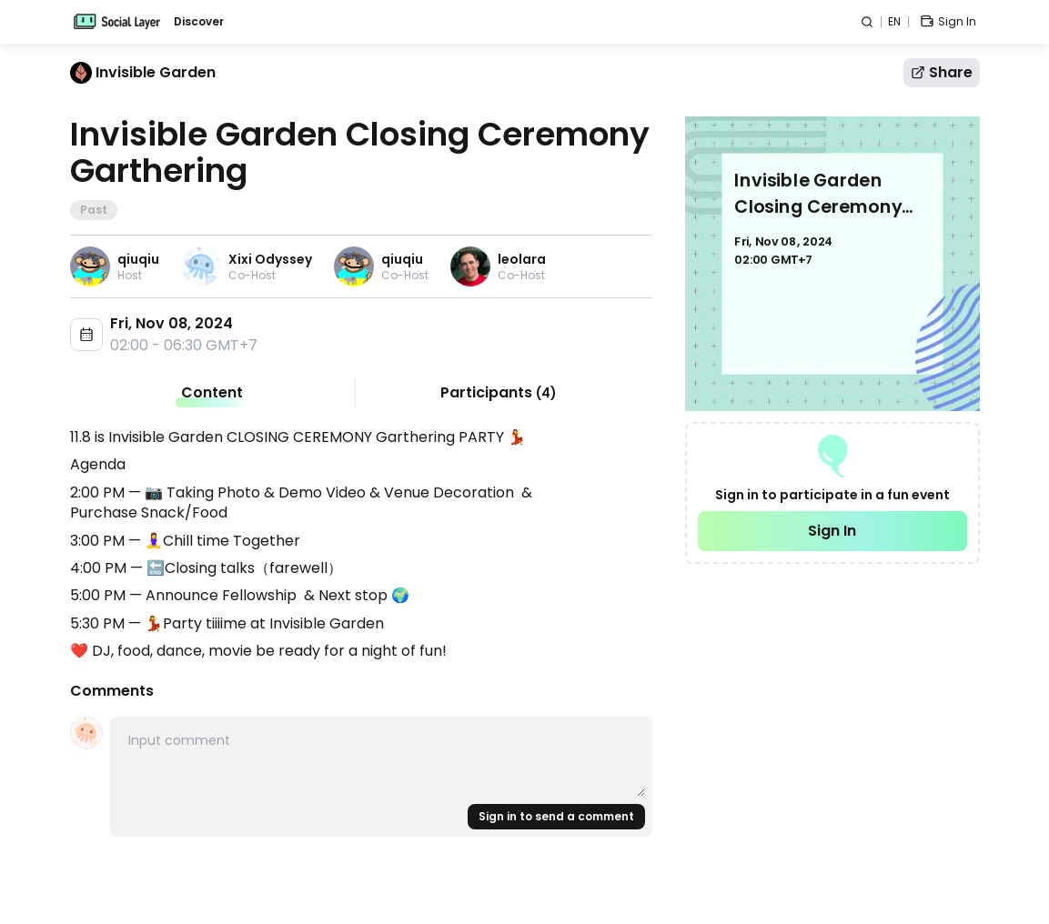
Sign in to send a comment (556, 816)
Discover (199, 22)
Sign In (832, 530)
